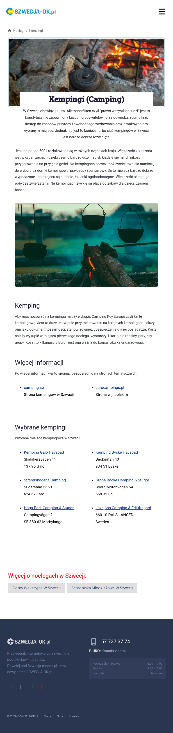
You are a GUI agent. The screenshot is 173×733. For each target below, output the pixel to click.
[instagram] (31, 687)
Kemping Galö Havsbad (44, 452)
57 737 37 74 (115, 641)
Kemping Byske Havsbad (117, 452)
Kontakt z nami (113, 651)
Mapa (47, 716)
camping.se (34, 387)
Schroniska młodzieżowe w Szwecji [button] (102, 587)
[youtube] (42, 687)
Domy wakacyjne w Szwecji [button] (37, 587)
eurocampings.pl (110, 387)
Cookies (74, 716)
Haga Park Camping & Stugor (49, 508)
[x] (21, 687)
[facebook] (10, 687)
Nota (60, 716)
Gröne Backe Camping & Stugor (122, 480)
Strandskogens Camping (45, 480)
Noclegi (18, 31)
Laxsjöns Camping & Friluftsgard (123, 508)
